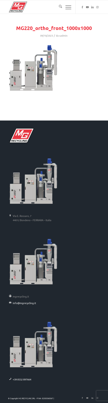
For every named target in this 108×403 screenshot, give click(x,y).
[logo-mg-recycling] (45, 7)
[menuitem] (59, 7)
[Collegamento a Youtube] (87, 7)
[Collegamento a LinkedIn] (92, 7)
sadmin (63, 35)
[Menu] (66, 7)
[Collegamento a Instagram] (97, 7)
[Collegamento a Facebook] (82, 7)
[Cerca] (59, 7)
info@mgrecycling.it (24, 303)
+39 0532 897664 (22, 379)
